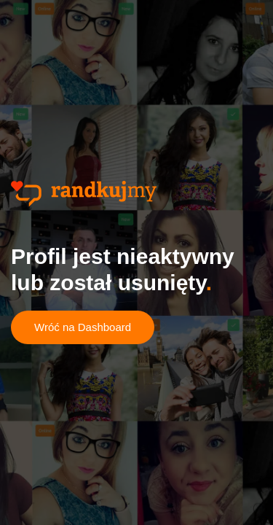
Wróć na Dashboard (82, 327)
